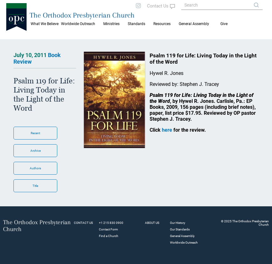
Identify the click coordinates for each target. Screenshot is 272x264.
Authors (35, 168)
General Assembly (194, 24)
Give (224, 24)
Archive (35, 150)
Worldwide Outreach (184, 242)
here (167, 130)
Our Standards (180, 229)
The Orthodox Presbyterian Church (82, 15)
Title (35, 185)
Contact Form (108, 229)
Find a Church (108, 236)
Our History (177, 222)
